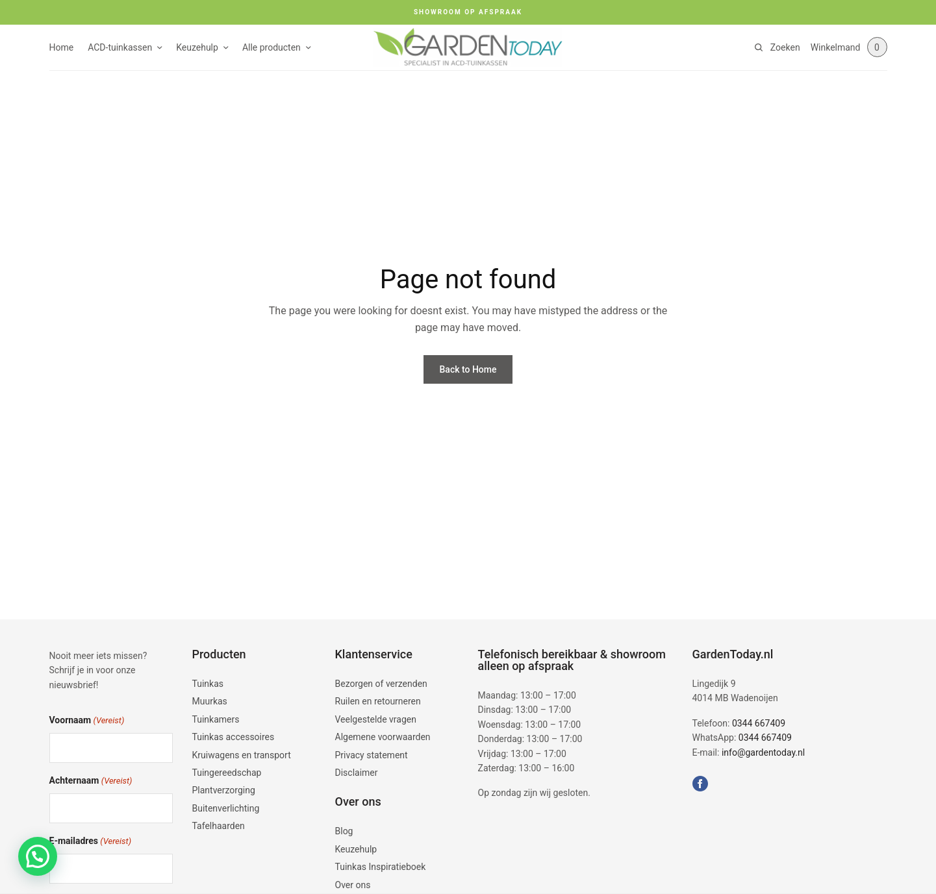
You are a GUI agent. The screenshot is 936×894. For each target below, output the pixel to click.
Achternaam (91, 781)
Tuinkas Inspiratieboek (380, 867)
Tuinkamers (216, 719)
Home (61, 47)
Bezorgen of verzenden (381, 683)
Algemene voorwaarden (383, 737)
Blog (344, 831)
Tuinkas (208, 683)
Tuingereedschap (227, 772)
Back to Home (468, 369)
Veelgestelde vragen (375, 719)
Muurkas (209, 701)
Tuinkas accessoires (233, 737)
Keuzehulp (197, 47)
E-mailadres (90, 842)
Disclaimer (356, 772)
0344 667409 (758, 723)
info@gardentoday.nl (763, 752)
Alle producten (271, 47)
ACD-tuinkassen (120, 47)
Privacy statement (371, 755)
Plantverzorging (223, 790)
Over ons (353, 885)
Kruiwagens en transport (241, 755)
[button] (37, 856)
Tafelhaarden (218, 826)
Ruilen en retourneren (378, 701)
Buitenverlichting (226, 808)
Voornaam (87, 721)
